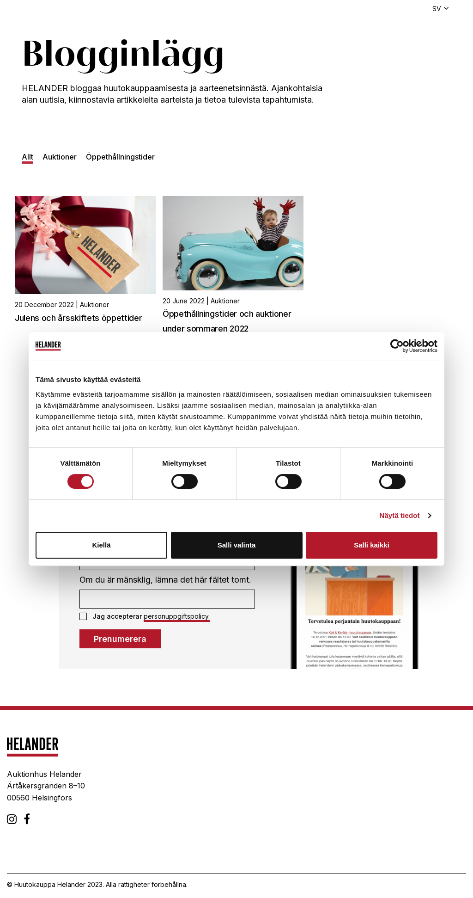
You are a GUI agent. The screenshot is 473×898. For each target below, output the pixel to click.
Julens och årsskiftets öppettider (78, 318)
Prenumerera (120, 639)
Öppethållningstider (120, 156)
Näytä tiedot (400, 515)
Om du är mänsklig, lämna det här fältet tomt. (165, 579)
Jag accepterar (144, 616)
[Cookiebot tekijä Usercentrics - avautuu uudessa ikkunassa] (397, 346)
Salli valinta (237, 545)
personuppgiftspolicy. (177, 616)
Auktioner (59, 156)
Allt (27, 156)
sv (436, 8)
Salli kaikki (371, 545)
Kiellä (101, 545)
